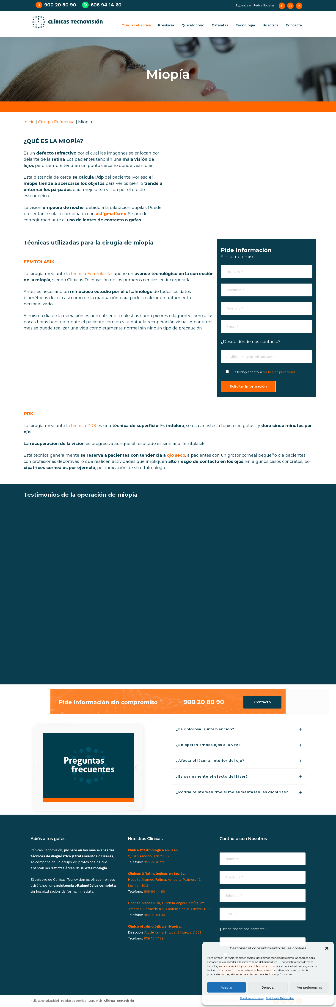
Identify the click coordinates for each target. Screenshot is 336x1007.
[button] (327, 948)
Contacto (262, 702)
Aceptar (227, 987)
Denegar (268, 987)
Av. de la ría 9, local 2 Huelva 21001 (172, 932)
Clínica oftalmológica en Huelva (154, 926)
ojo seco (176, 455)
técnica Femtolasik (90, 273)
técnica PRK (83, 425)
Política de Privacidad (280, 998)
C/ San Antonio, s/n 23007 (149, 856)
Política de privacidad (44, 1000)
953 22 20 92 (154, 862)
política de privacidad (279, 372)
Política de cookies (252, 998)
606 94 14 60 (154, 891)
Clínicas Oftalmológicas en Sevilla (156, 874)
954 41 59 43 (154, 915)
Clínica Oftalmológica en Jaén (152, 850)
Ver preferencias (309, 987)
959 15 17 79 (153, 938)
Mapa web (95, 1000)
